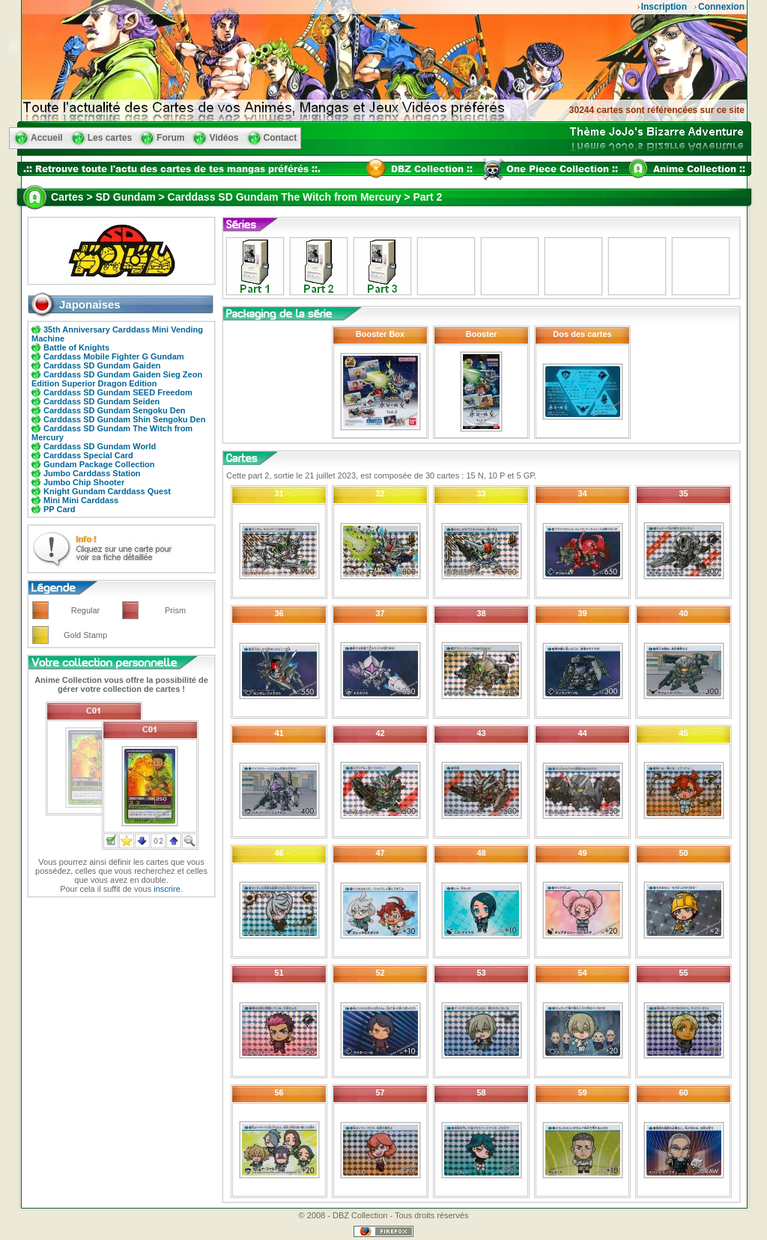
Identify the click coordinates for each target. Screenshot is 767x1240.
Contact (280, 138)
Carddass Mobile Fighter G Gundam (113, 356)
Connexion (721, 6)
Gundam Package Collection (99, 464)
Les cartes (110, 138)
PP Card (59, 509)
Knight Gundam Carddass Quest (107, 491)
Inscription (664, 6)
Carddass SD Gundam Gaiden (101, 365)
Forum (170, 138)
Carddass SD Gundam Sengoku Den (114, 410)
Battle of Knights (76, 347)
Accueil (47, 138)
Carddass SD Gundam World (99, 446)
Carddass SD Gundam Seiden (101, 401)
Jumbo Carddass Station (92, 473)
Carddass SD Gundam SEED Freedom (117, 392)
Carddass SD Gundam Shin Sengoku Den (124, 419)
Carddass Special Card (88, 455)
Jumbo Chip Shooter (83, 482)
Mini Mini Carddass (80, 500)
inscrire (167, 888)
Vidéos (223, 138)
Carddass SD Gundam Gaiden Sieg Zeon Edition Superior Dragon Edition (116, 379)
